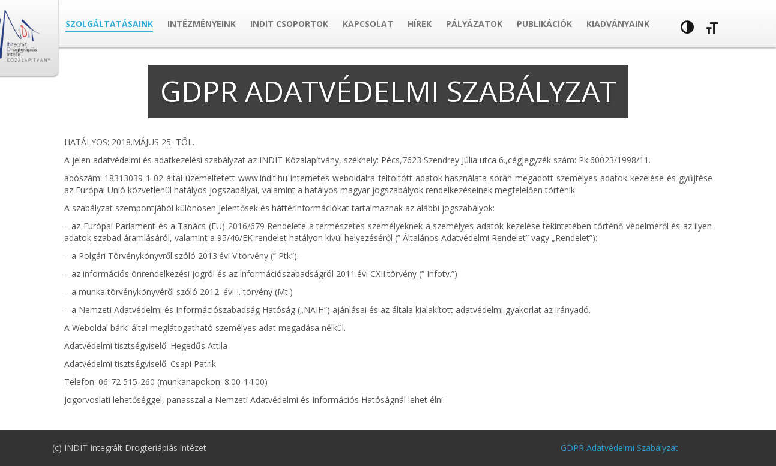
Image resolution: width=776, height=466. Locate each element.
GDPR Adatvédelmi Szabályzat (619, 447)
